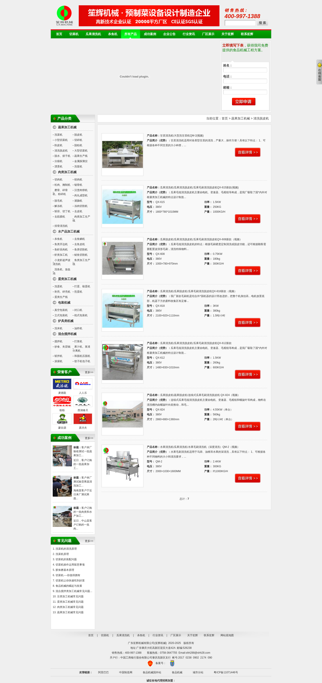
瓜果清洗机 (93, 34)
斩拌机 (58, 356)
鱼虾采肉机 (61, 249)
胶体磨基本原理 (65, 569)
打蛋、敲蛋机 (82, 286)
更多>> (89, 372)
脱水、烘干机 (62, 155)
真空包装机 (61, 310)
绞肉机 (78, 179)
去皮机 (78, 211)
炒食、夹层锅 (62, 346)
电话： (227, 76)
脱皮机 (78, 134)
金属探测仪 (81, 161)
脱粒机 (78, 145)
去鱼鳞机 (79, 238)
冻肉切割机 (81, 206)
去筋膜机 (59, 216)
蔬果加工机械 (240, 118)
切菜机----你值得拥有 (68, 575)
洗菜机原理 (62, 554)
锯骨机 (78, 184)
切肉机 (58, 179)
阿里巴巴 (103, 672)
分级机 (58, 161)
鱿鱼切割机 (81, 254)
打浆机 (78, 341)
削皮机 (58, 145)
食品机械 (177, 672)
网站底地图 (227, 635)
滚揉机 (58, 361)
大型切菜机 (81, 150)
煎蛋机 (78, 291)
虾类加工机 (61, 254)
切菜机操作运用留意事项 (70, 564)
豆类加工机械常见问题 (70, 596)
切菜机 (74, 34)
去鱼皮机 (79, 244)
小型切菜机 (61, 140)
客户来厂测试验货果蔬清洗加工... (82, 481)
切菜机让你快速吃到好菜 (70, 580)
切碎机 (78, 140)
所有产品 (130, 34)
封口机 (78, 310)
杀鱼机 (112, 34)
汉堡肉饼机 (81, 190)
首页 (59, 34)
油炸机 (78, 328)
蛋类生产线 (61, 297)
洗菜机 (58, 134)
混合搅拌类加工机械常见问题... (74, 591)
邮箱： (227, 87)
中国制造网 (125, 672)
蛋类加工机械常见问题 (70, 601)
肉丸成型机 (81, 195)
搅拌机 (58, 341)
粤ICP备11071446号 (226, 672)
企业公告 (169, 34)
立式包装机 (61, 315)
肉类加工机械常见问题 (70, 607)
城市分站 (198, 672)
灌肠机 (78, 200)
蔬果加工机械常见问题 (70, 612)
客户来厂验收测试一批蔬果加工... (82, 451)
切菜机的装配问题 (66, 559)
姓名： (227, 65)
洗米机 (58, 328)
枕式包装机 (81, 315)
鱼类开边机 (61, 244)
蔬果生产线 (81, 155)
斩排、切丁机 (62, 211)
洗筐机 (78, 166)
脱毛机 (58, 200)
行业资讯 (189, 34)
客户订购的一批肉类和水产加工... (82, 511)
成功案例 (150, 34)
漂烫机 (58, 166)
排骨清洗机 (61, 225)
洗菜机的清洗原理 (66, 548)
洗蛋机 (58, 286)
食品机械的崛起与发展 (69, 585)
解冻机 (58, 206)
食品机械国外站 (152, 672)
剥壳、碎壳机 (62, 291)
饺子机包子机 (82, 361)
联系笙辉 (247, 34)
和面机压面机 (82, 356)
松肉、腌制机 (62, 184)
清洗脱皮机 (61, 150)
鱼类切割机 (81, 249)
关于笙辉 (227, 34)
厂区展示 (208, 34)
